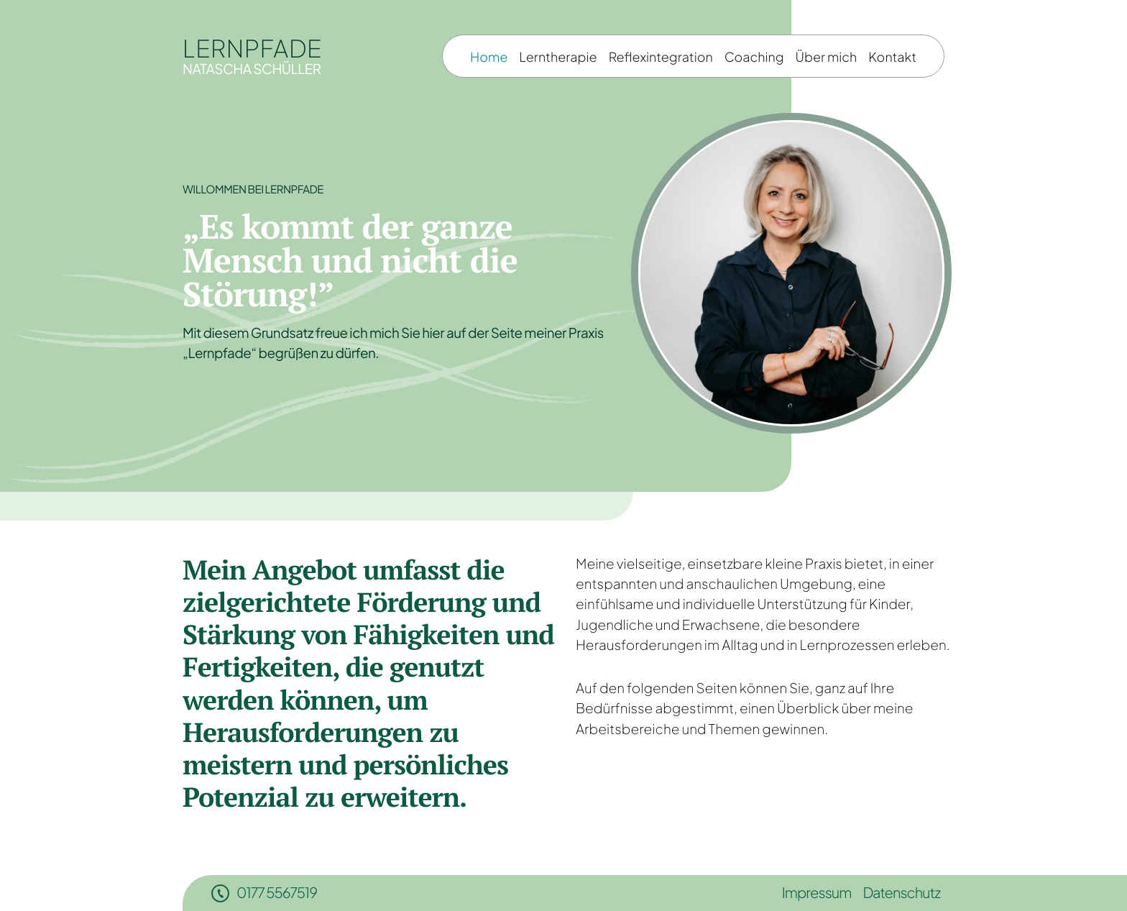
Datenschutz (901, 893)
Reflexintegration (661, 56)
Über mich (826, 56)
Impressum (817, 893)
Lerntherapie (558, 56)
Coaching (754, 56)
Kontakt (892, 56)
